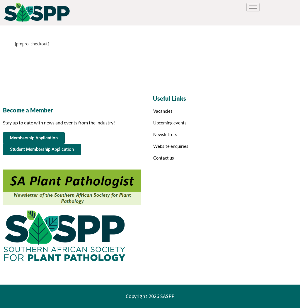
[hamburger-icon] (253, 7)
